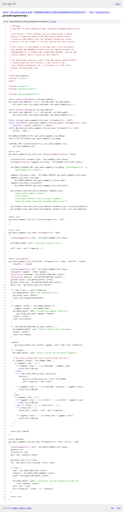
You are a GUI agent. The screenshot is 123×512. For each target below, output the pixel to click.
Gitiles (15, 508)
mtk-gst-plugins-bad (21, 12)
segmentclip (102, 12)
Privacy (22, 508)
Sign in (118, 4)
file (54, 22)
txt (112, 508)
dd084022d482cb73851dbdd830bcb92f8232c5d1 (59, 12)
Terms (28, 508)
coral (5, 12)
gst (91, 12)
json (119, 508)
